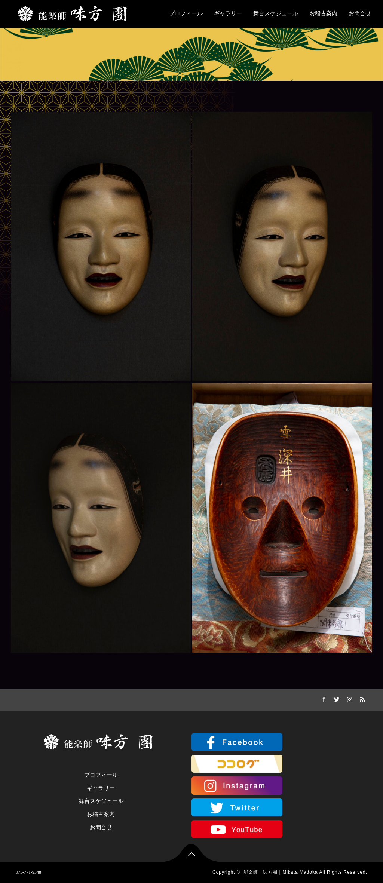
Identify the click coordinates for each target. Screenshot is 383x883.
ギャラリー (228, 13)
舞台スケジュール (275, 13)
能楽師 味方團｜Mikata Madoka (280, 872)
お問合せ (360, 13)
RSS (361, 698)
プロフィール (186, 13)
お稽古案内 (323, 13)
